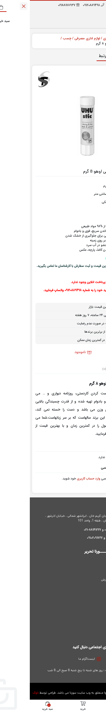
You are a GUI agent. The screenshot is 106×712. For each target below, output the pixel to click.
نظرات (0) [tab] (78, 369)
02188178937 (39, 5)
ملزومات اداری (83, 38)
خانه (99, 38)
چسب (37, 38)
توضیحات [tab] (93, 369)
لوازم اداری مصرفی (57, 38)
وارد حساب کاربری (58, 478)
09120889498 (63, 5)
